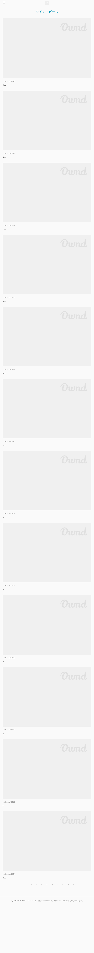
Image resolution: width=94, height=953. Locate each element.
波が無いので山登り (10, 850)
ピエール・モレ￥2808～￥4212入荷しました (19, 241)
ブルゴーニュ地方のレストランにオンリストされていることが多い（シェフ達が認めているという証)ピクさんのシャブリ (46, 926)
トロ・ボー (7, 541)
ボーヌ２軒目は (8, 545)
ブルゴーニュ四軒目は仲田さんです (15, 317)
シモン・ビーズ (9, 389)
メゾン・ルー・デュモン (13, 313)
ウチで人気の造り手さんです (13, 774)
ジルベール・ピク (10, 922)
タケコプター (7, 165)
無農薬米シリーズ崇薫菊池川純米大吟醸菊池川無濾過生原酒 (24, 469)
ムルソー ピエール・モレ (14, 617)
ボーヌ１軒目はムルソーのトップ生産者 (17, 622)
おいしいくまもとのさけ (13, 465)
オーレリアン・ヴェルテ (13, 85)
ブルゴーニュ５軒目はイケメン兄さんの (17, 89)
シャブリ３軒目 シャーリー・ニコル (18, 770)
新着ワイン (7, 237)
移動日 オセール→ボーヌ (14, 694)
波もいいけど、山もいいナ (14, 161)
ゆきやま (6, 846)
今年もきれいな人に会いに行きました (16, 393)
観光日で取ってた (9, 698)
